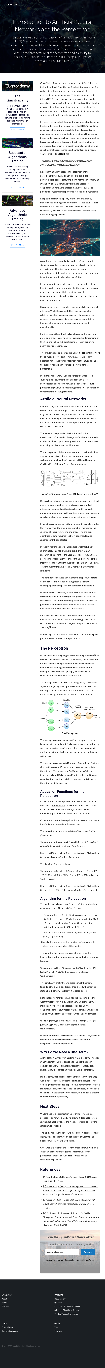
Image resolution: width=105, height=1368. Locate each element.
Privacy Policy (88, 1260)
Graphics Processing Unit (80, 554)
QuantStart (12, 5)
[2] (95, 655)
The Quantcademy (17, 98)
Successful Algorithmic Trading (17, 157)
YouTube (58, 1331)
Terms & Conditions (10, 1331)
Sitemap (5, 1306)
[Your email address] (62, 1252)
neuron (48, 433)
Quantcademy (60, 1299)
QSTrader (58, 1303)
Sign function (73, 824)
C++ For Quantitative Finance (66, 1314)
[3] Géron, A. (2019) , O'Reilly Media (69, 1203)
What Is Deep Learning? (67, 164)
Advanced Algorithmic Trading (17, 215)
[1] (50, 627)
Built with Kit (70, 1266)
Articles (5, 1303)
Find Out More (17, 129)
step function (58, 805)
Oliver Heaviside (84, 831)
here (49, 756)
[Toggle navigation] (98, 4)
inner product (83, 919)
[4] (97, 493)
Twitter (57, 1327)
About (4, 1299)
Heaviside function (49, 824)
